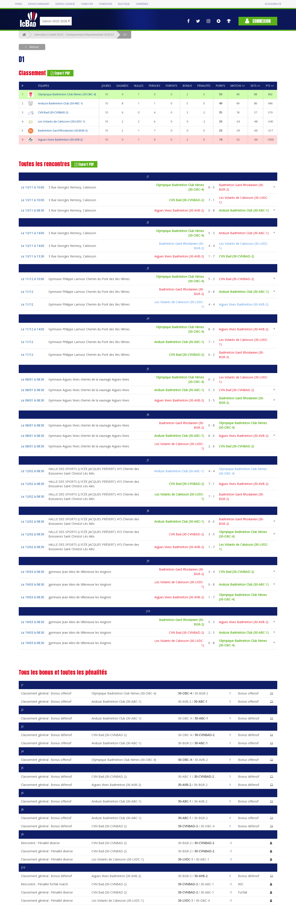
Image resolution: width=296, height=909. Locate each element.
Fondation (105, 4)
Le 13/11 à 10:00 (32, 187)
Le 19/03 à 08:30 (32, 572)
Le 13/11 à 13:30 (32, 256)
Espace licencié (65, 4)
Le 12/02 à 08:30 (32, 471)
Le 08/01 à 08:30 (32, 379)
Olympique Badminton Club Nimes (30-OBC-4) (67, 94)
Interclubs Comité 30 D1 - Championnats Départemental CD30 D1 (74, 34)
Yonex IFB (87, 4)
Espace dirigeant (39, 4)
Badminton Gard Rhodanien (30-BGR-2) (62, 130)
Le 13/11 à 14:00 (32, 233)
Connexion (258, 21)
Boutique (124, 4)
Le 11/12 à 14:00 (32, 329)
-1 (230, 843)
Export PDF (60, 73)
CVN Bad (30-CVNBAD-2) (53, 112)
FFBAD (18, 4)
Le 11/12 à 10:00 (32, 279)
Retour (33, 47)
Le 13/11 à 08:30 (32, 210)
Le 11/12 (27, 292)
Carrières (142, 4)
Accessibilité (273, 4)
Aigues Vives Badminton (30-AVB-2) (60, 139)
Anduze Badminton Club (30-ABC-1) (60, 103)
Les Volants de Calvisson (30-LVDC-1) (61, 121)
